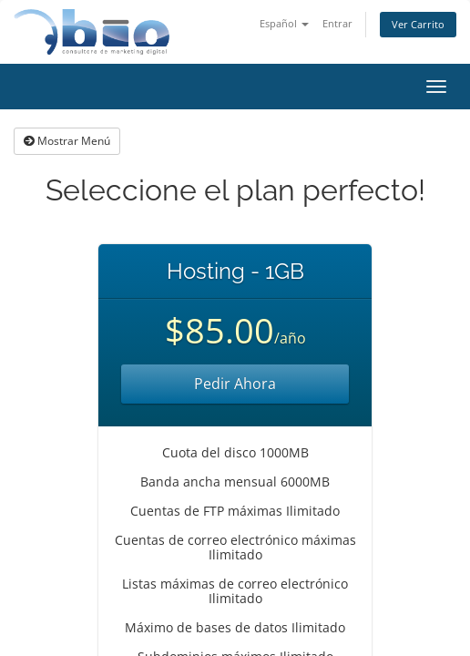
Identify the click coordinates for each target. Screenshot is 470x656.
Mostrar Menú (67, 141)
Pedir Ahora (235, 384)
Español (284, 23)
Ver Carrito (418, 24)
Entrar (337, 23)
